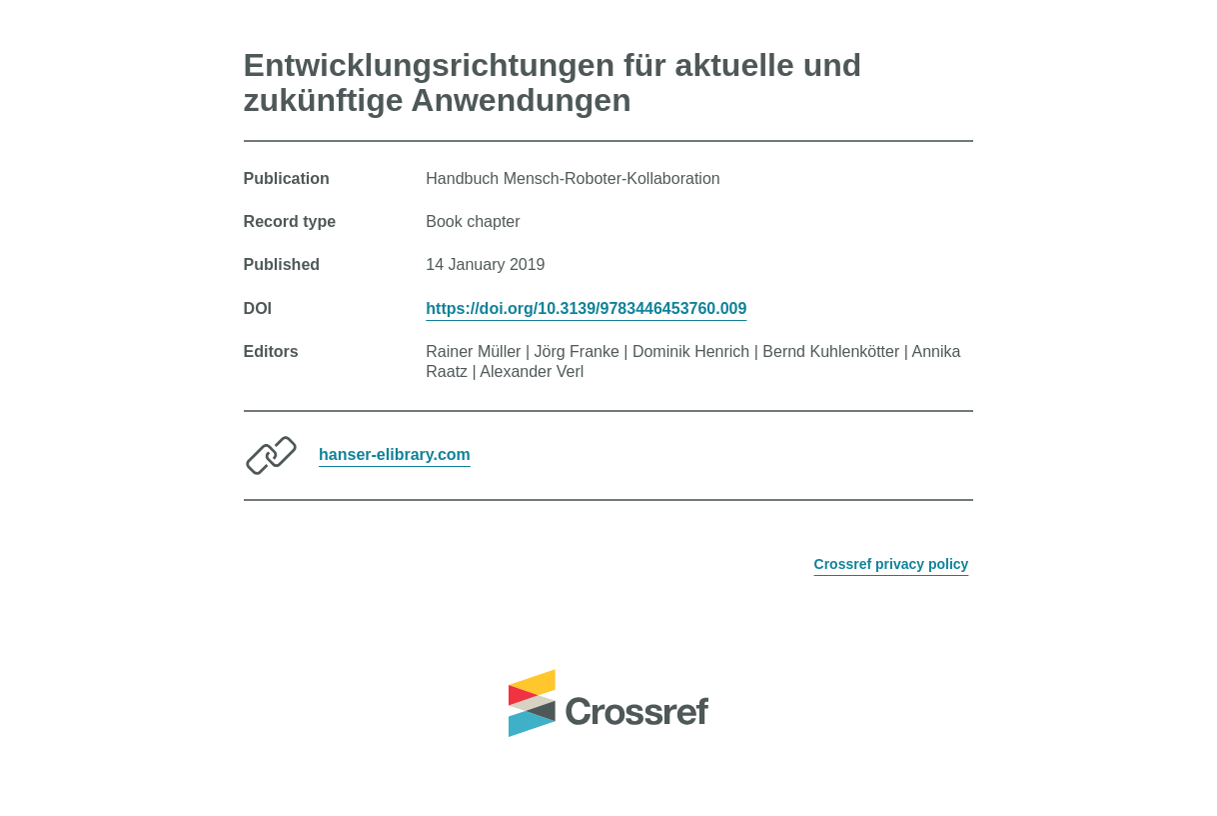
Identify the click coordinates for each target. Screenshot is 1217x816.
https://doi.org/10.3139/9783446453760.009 (586, 308)
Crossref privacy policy (891, 564)
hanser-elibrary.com (395, 454)
